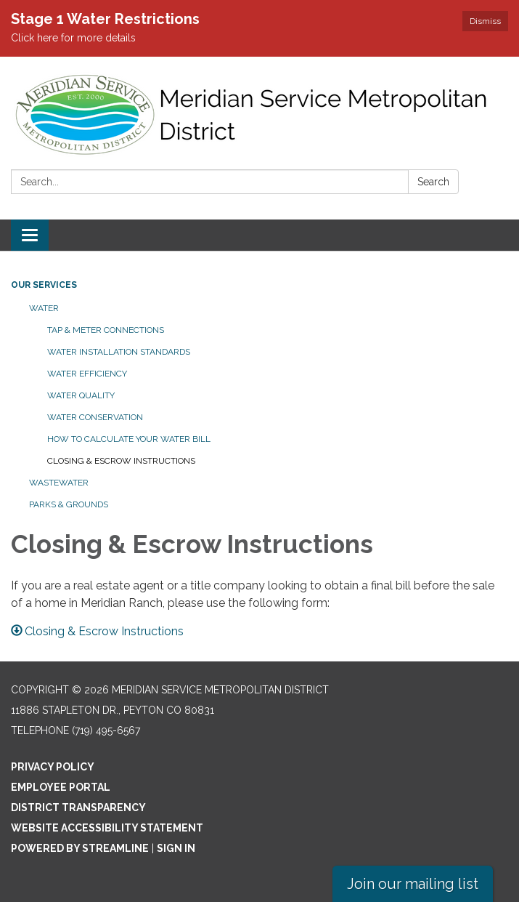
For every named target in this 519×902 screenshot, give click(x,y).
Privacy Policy (52, 767)
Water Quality (81, 395)
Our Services (44, 285)
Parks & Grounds (68, 504)
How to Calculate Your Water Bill (129, 439)
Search (433, 182)
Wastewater (59, 483)
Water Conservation (95, 417)
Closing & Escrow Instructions (121, 461)
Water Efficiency (87, 374)
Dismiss (485, 21)
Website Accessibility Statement (107, 828)
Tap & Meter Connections (105, 330)
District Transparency (78, 807)
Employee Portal (60, 787)
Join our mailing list (412, 884)
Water (44, 308)
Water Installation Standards (118, 352)
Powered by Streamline (80, 848)
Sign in (176, 848)
